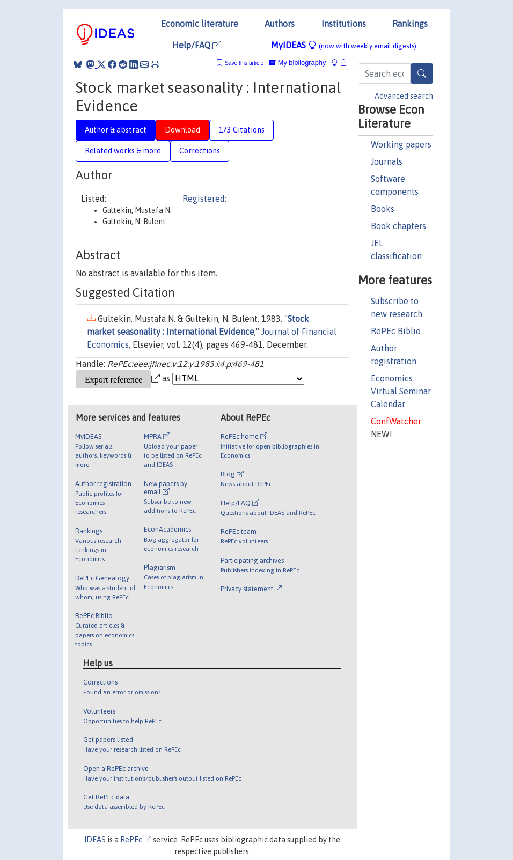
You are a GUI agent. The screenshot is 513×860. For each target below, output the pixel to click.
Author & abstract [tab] (115, 130)
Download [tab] (182, 130)
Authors (280, 23)
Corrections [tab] (199, 150)
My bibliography (297, 62)
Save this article (244, 63)
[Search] (422, 73)
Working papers (401, 144)
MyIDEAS (343, 45)
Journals (386, 161)
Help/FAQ (196, 45)
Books (382, 209)
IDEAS (95, 839)
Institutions (343, 23)
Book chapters (398, 226)
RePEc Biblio (396, 331)
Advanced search (404, 96)
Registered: (204, 198)
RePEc (135, 839)
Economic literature (199, 23)
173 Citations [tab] (241, 130)
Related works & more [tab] (123, 150)
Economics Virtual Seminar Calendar (401, 391)
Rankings (410, 23)
